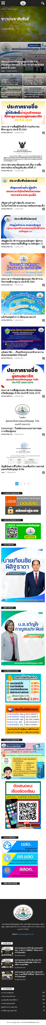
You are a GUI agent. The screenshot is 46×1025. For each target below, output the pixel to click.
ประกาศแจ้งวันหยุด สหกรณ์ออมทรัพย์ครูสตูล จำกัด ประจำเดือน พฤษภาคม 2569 (34, 95)
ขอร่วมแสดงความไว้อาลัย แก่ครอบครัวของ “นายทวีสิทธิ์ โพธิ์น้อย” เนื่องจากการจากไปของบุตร (29, 974)
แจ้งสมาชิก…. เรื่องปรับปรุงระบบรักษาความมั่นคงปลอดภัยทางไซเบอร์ (22, 354)
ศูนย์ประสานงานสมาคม (9, 1007)
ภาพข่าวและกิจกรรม (8, 996)
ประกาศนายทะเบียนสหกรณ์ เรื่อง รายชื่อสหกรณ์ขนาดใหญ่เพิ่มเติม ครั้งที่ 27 (21, 166)
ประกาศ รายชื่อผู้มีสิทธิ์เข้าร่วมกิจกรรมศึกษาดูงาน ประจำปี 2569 (20, 128)
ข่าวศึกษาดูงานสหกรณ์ (9, 1011)
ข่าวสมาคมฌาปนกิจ (8, 1003)
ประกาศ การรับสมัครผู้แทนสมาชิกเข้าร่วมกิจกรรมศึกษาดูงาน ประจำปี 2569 (22, 280)
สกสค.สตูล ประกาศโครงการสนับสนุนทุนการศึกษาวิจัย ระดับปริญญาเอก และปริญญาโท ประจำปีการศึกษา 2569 (34, 81)
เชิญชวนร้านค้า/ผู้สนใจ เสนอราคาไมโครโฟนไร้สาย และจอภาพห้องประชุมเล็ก (23, 204)
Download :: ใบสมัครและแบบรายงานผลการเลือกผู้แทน (21, 430)
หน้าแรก (3, 9)
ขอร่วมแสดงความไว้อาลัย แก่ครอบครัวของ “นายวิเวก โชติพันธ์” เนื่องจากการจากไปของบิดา (29, 950)
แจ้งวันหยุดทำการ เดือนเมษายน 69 (18, 317)
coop (2, 71)
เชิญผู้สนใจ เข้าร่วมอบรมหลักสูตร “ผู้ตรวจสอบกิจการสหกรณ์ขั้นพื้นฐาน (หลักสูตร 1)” (22, 242)
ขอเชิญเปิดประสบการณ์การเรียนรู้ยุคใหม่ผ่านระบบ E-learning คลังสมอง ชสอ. (10, 82)
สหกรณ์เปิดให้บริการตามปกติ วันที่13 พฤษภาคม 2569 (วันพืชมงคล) (11, 95)
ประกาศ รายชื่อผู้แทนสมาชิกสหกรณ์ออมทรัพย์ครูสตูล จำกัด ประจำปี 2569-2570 (21, 392)
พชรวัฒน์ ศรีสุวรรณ (6, 132)
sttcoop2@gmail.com (26, 934)
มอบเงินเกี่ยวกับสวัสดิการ (9, 1000)
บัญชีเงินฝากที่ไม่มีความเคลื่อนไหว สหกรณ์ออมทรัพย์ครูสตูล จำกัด (22, 468)
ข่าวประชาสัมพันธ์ (7, 993)
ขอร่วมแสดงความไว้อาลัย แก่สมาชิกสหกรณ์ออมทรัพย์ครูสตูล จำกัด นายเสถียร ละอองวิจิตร (28, 962)
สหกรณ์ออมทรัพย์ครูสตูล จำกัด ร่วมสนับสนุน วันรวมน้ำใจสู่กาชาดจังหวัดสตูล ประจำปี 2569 (22, 64)
